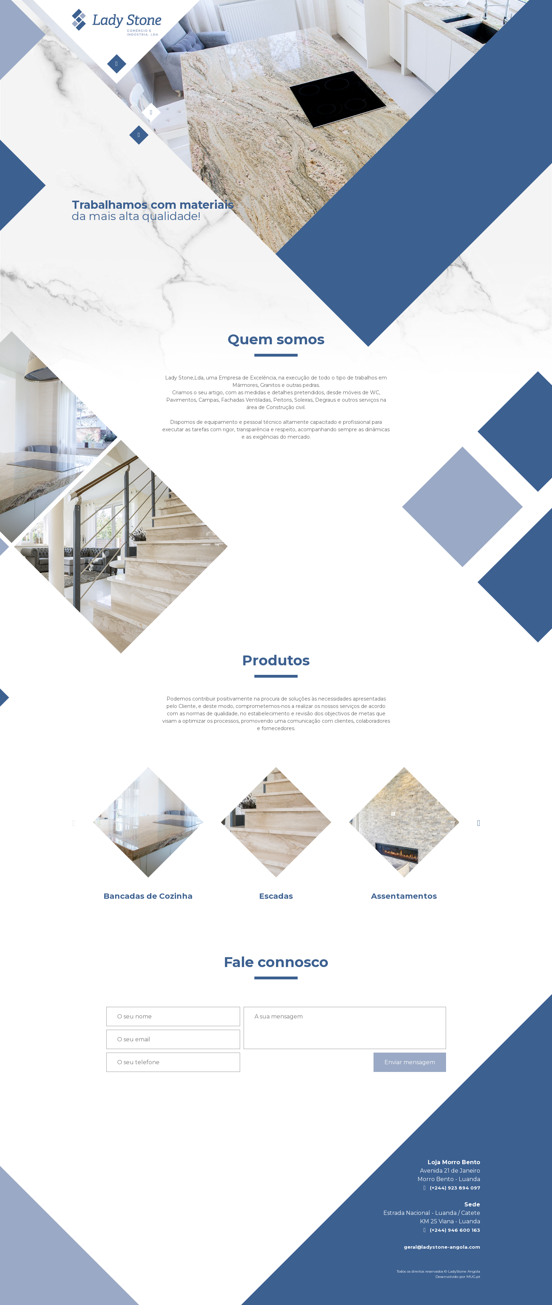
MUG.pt (473, 1276)
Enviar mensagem (409, 1062)
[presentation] (478, 823)
